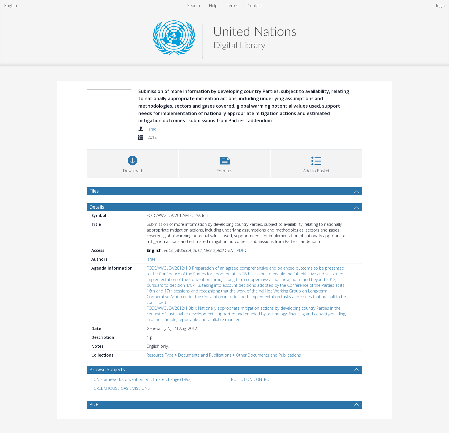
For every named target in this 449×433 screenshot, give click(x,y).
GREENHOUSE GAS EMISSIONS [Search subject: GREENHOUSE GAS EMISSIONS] (122, 388)
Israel (152, 129)
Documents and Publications (204, 355)
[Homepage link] (224, 36)
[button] (224, 163)
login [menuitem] (440, 5)
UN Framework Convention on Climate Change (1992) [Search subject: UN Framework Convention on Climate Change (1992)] (142, 379)
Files (94, 191)
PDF (240, 250)
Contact (254, 5)
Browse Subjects (107, 369)
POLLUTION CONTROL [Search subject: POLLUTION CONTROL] (251, 379)
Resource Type (160, 355)
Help (213, 5)
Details (96, 207)
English (10, 5)
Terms (232, 5)
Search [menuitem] (193, 5)
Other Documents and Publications (268, 355)
